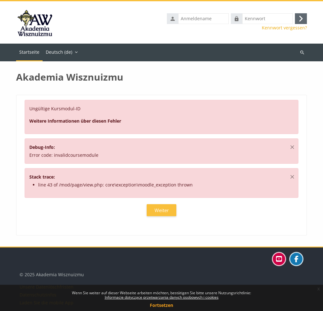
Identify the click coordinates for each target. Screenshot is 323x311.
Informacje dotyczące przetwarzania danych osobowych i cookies (162, 297)
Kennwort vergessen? (284, 28)
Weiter (162, 210)
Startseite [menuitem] (29, 52)
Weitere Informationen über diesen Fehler (75, 121)
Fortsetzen (161, 305)
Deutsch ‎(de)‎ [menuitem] (59, 52)
